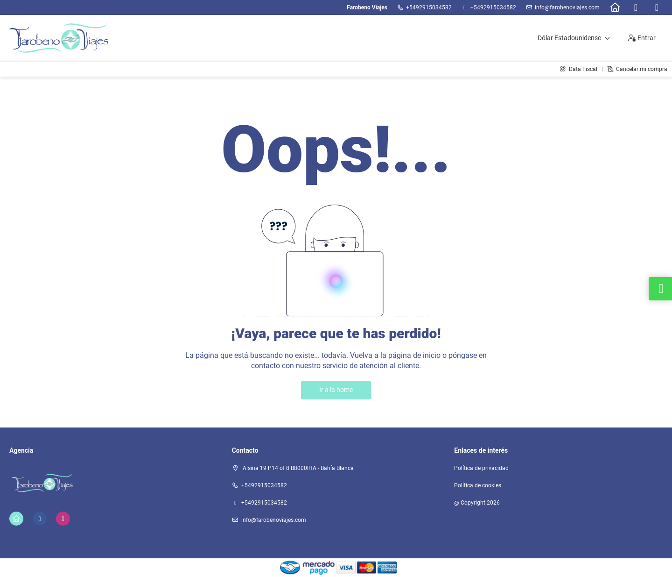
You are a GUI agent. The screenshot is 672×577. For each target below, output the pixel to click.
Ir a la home (336, 389)
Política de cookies (477, 485)
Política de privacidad (481, 468)
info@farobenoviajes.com (567, 7)
